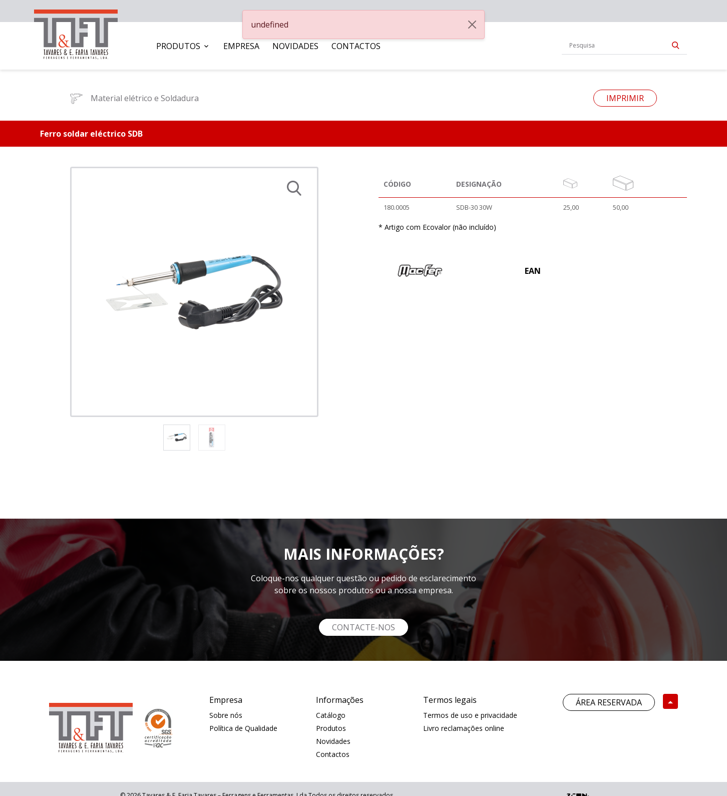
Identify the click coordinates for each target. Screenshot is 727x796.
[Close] (472, 25)
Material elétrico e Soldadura (134, 98)
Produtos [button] (178, 46)
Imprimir (625, 98)
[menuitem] (183, 46)
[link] (76, 32)
